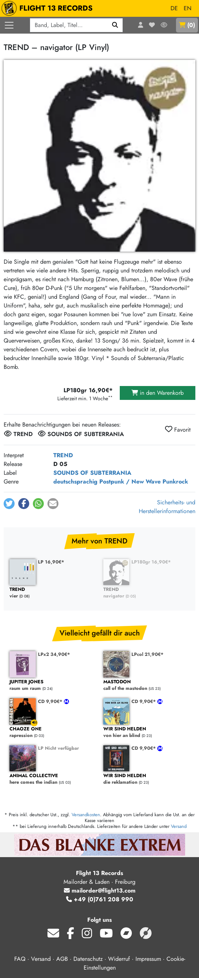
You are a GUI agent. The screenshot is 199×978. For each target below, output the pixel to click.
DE (174, 8)
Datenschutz (88, 959)
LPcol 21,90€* (147, 654)
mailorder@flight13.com (99, 890)
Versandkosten (86, 814)
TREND (63, 455)
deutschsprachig (75, 481)
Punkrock (175, 481)
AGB (62, 959)
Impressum (148, 959)
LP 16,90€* (51, 561)
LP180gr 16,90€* (151, 561)
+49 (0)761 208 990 (99, 899)
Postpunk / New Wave (130, 481)
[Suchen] (115, 25)
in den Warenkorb (157, 393)
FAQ (20, 959)
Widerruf (119, 959)
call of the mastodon (146, 685)
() (187, 25)
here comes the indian (52, 779)
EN (187, 8)
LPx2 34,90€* (54, 654)
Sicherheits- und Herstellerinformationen (167, 506)
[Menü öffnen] (9, 25)
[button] (9, 503)
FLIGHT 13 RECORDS (49, 8)
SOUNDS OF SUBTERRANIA (92, 473)
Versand (179, 826)
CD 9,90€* (51, 701)
